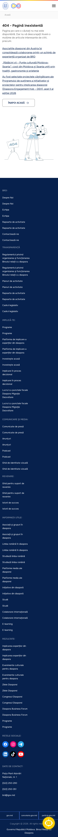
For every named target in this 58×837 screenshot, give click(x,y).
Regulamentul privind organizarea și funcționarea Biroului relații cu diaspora (16, 258)
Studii (5, 599)
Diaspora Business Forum (14, 708)
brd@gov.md (8, 795)
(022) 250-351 (9, 789)
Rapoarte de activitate (13, 222)
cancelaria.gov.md (29, 815)
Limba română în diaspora (15, 543)
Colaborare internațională (15, 611)
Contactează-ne (10, 234)
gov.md (9, 815)
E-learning (7, 624)
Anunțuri (6, 438)
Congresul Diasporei (12, 696)
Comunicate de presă (13, 426)
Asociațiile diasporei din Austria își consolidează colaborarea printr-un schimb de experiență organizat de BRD (29, 52)
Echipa (5, 209)
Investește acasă (11, 358)
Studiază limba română (13, 556)
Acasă (7, 14)
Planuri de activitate (12, 281)
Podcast (6, 450)
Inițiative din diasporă (13, 587)
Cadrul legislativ (10, 305)
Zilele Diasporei (9, 684)
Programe (7, 327)
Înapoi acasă (18, 102)
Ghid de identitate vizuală (15, 462)
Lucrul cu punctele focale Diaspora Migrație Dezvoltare (15, 394)
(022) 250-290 (9, 783)
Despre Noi (7, 197)
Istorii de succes (10, 502)
